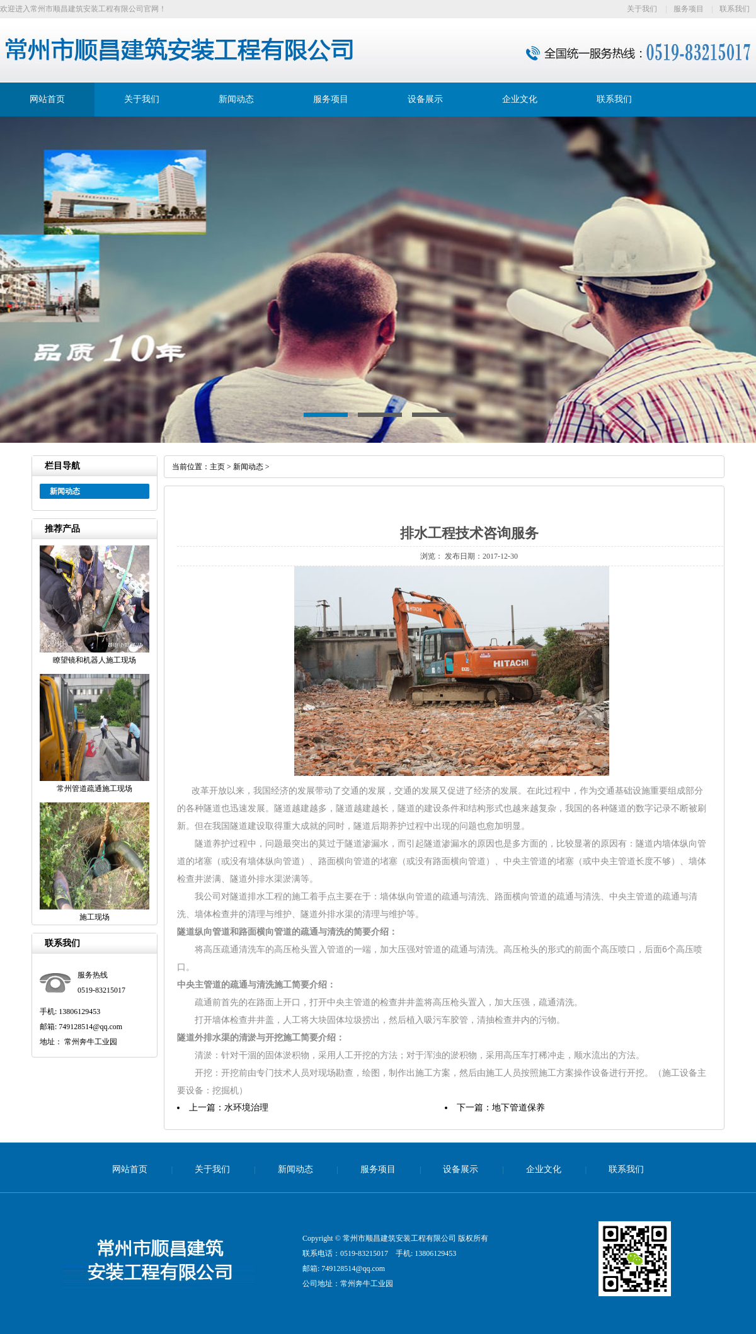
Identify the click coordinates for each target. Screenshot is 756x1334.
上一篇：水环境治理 (228, 1107)
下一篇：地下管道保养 (501, 1107)
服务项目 (688, 8)
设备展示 (425, 99)
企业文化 (519, 99)
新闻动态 (236, 99)
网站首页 (47, 99)
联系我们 (734, 8)
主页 (217, 466)
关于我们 (642, 8)
